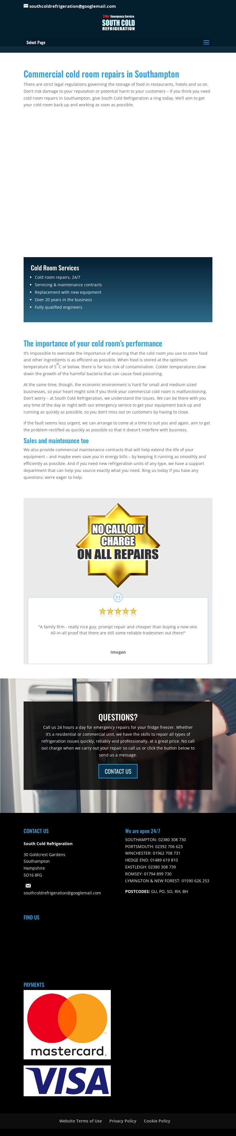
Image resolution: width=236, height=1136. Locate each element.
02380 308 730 (171, 839)
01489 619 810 (163, 860)
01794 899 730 (157, 874)
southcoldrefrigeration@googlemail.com (62, 893)
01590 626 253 (194, 880)
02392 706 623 (168, 846)
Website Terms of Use (80, 1121)
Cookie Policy (157, 1121)
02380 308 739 (161, 867)
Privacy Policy (122, 1121)
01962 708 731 (166, 853)
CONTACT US (118, 771)
